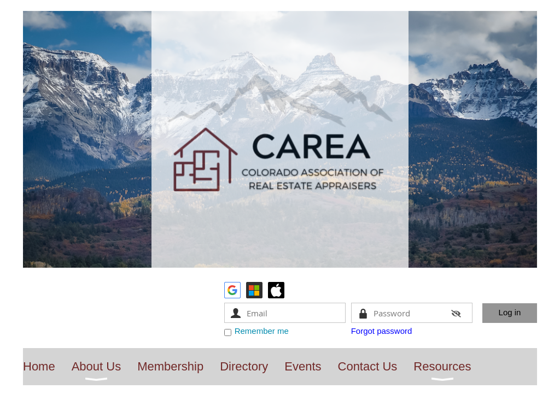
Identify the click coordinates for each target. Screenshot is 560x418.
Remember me (262, 330)
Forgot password (381, 330)
